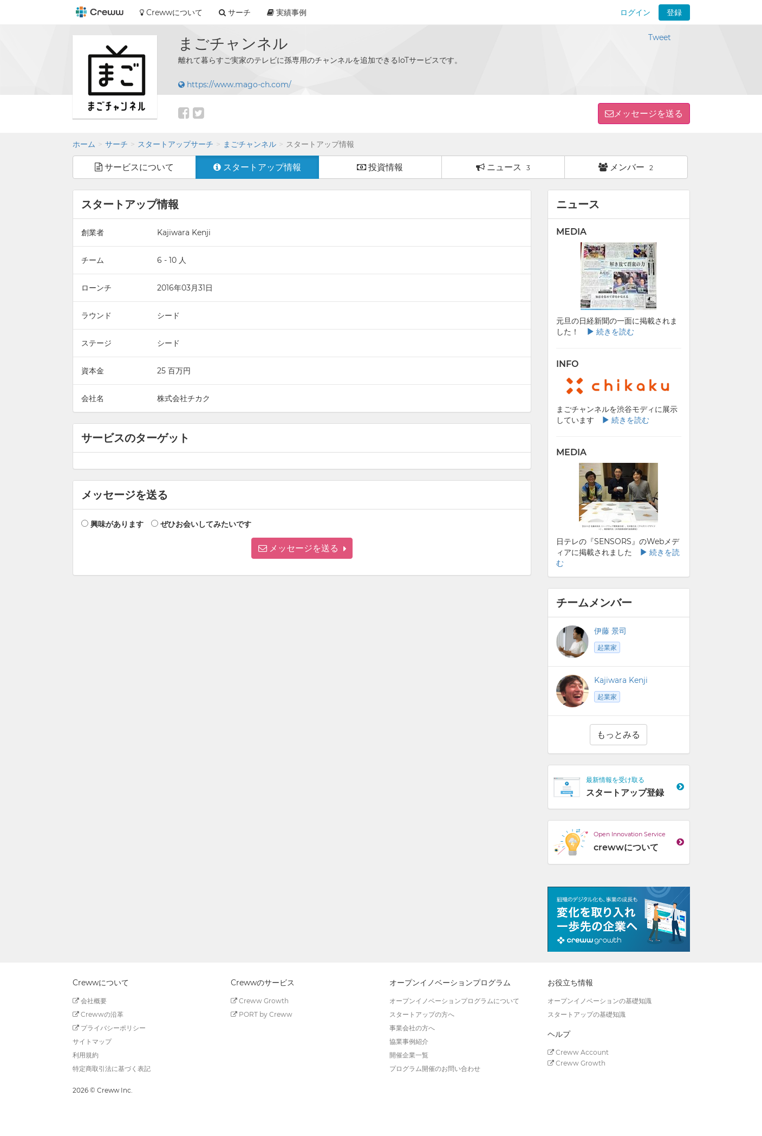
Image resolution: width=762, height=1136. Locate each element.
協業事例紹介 (408, 1041)
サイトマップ (92, 1041)
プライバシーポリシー (109, 1028)
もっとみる (618, 735)
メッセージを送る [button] (648, 113)
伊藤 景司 (610, 631)
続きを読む (610, 332)
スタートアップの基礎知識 (587, 1014)
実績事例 (287, 12)
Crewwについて (171, 12)
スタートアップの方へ (421, 1014)
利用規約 (86, 1055)
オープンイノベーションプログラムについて (454, 1001)
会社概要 (90, 1001)
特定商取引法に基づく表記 (112, 1068)
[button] (302, 548)
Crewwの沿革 (98, 1014)
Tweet (659, 37)
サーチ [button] (235, 12)
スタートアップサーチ (175, 144)
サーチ (116, 144)
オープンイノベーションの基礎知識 (600, 1001)
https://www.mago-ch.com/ (234, 84)
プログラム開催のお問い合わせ (434, 1068)
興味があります (117, 524)
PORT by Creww (261, 1014)
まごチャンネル (249, 144)
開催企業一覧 (408, 1055)
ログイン (635, 12)
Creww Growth (260, 1001)
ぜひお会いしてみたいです (205, 524)
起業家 (607, 647)
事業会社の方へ (412, 1028)
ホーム (84, 144)
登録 (674, 12)
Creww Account (578, 1052)
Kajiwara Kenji (621, 680)
